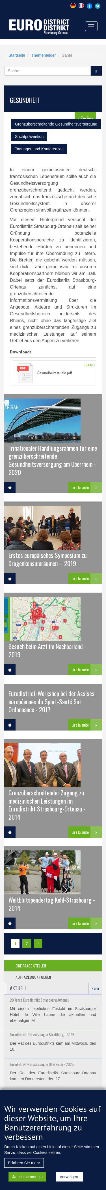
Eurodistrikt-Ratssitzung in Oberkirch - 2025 (42, 1064)
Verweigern (69, 1182)
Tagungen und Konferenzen (39, 149)
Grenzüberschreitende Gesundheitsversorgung (56, 124)
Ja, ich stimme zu (27, 1182)
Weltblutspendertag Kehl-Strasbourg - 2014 (51, 903)
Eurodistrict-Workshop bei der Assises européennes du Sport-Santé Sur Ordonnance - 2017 (51, 701)
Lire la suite (80, 487)
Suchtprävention (29, 136)
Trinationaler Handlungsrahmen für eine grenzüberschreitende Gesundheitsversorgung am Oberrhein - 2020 (52, 459)
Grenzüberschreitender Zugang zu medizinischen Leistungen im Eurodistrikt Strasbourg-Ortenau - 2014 (47, 804)
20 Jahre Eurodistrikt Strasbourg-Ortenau (39, 1000)
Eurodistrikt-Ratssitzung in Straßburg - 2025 (42, 1034)
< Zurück (85, 118)
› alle (95, 988)
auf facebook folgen (33, 977)
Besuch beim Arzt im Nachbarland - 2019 (47, 650)
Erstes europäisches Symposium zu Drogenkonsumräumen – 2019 (47, 559)
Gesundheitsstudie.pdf (54, 373)
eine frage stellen (31, 966)
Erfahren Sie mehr (24, 1168)
